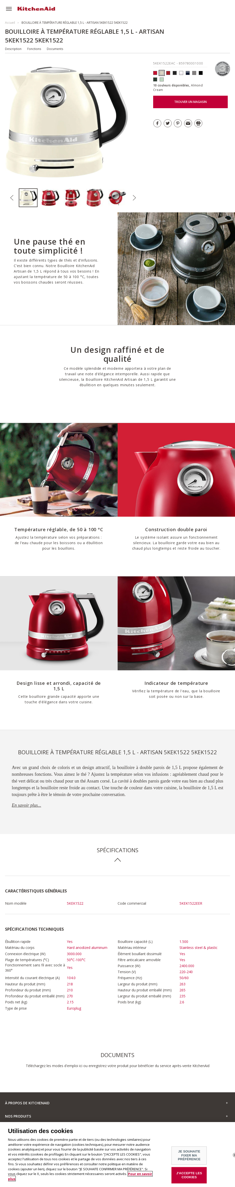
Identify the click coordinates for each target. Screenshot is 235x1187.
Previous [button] (12, 198)
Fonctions (34, 49)
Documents (55, 49)
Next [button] (134, 198)
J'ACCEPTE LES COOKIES (189, 1178)
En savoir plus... (26, 805)
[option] (30, 197)
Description (13, 49)
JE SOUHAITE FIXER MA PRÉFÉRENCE (189, 1158)
